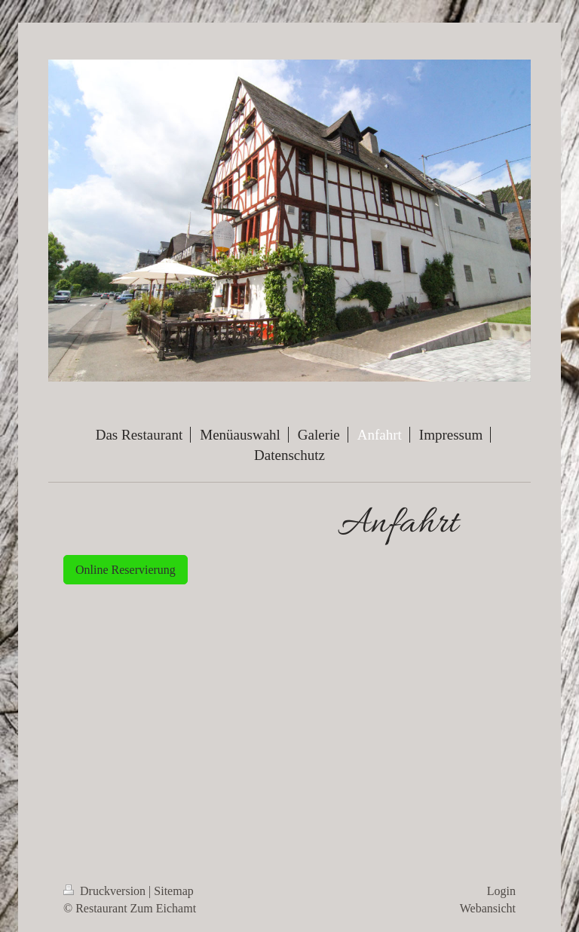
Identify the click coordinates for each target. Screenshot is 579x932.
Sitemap (173, 890)
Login (501, 890)
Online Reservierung (125, 569)
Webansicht (488, 908)
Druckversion (106, 890)
